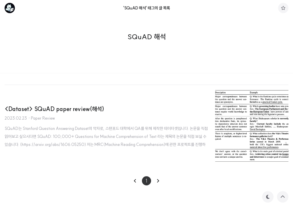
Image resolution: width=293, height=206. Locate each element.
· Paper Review (41, 118)
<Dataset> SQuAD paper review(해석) (54, 108)
